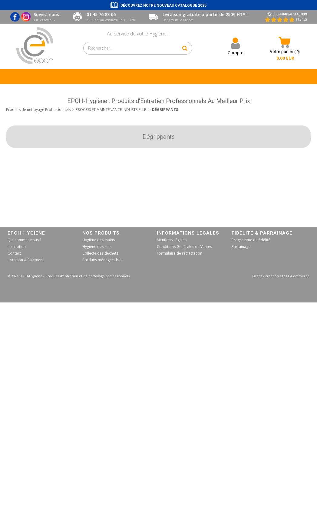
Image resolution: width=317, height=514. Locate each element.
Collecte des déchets (100, 253)
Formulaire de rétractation (179, 253)
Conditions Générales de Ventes (184, 246)
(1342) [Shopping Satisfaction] (301, 19)
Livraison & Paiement (26, 259)
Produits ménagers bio (102, 259)
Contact (14, 253)
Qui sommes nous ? (24, 239)
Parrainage (241, 246)
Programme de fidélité (251, 239)
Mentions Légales (172, 239)
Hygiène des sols (96, 246)
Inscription (17, 246)
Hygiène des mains (98, 239)
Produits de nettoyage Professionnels (38, 109)
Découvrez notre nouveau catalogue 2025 (163, 5)
